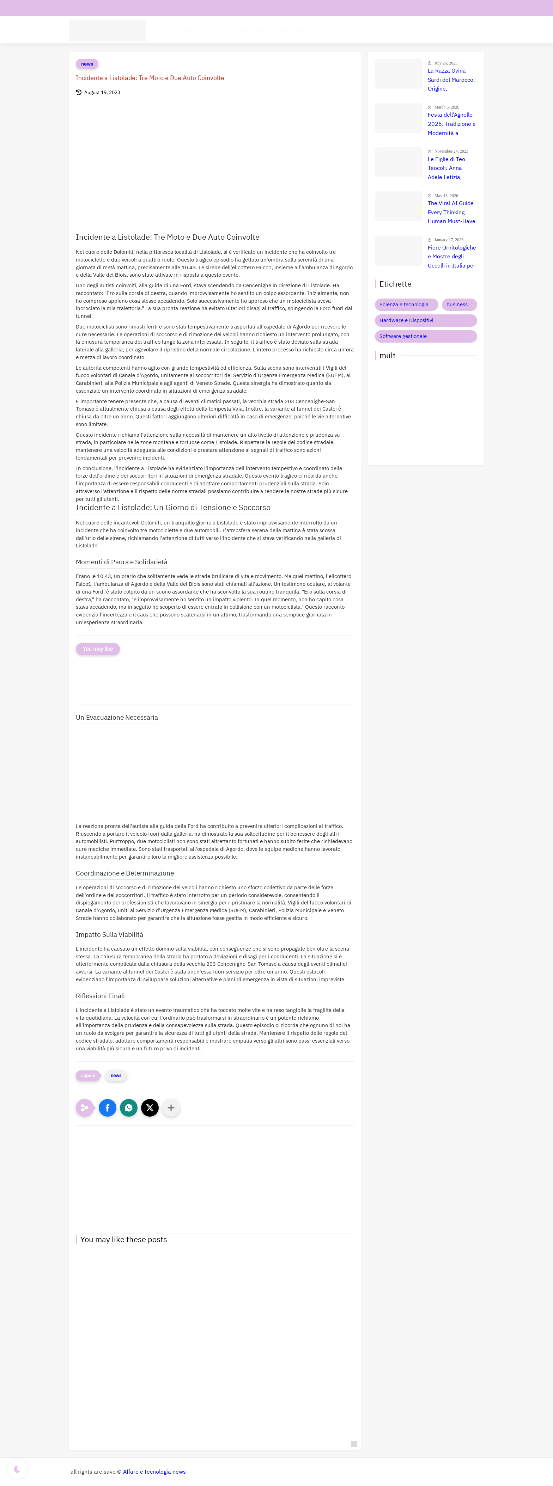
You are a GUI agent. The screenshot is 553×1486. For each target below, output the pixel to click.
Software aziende (228, 30)
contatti (80, 8)
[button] (107, 1108)
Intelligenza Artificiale (283, 30)
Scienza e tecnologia (404, 304)
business (457, 304)
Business (390, 30)
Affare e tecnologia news (154, 1472)
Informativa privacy (149, 8)
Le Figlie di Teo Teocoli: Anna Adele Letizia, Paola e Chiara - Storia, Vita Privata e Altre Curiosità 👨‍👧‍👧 (452, 169)
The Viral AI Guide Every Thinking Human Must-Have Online (451, 213)
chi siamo (108, 8)
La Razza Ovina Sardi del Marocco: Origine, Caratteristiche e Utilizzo (451, 80)
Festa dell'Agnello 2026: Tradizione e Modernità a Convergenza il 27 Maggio (452, 124)
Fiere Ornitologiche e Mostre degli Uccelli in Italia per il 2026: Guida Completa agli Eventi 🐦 (452, 257)
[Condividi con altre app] (171, 1108)
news (87, 64)
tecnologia (188, 30)
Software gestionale (403, 336)
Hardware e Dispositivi (345, 30)
